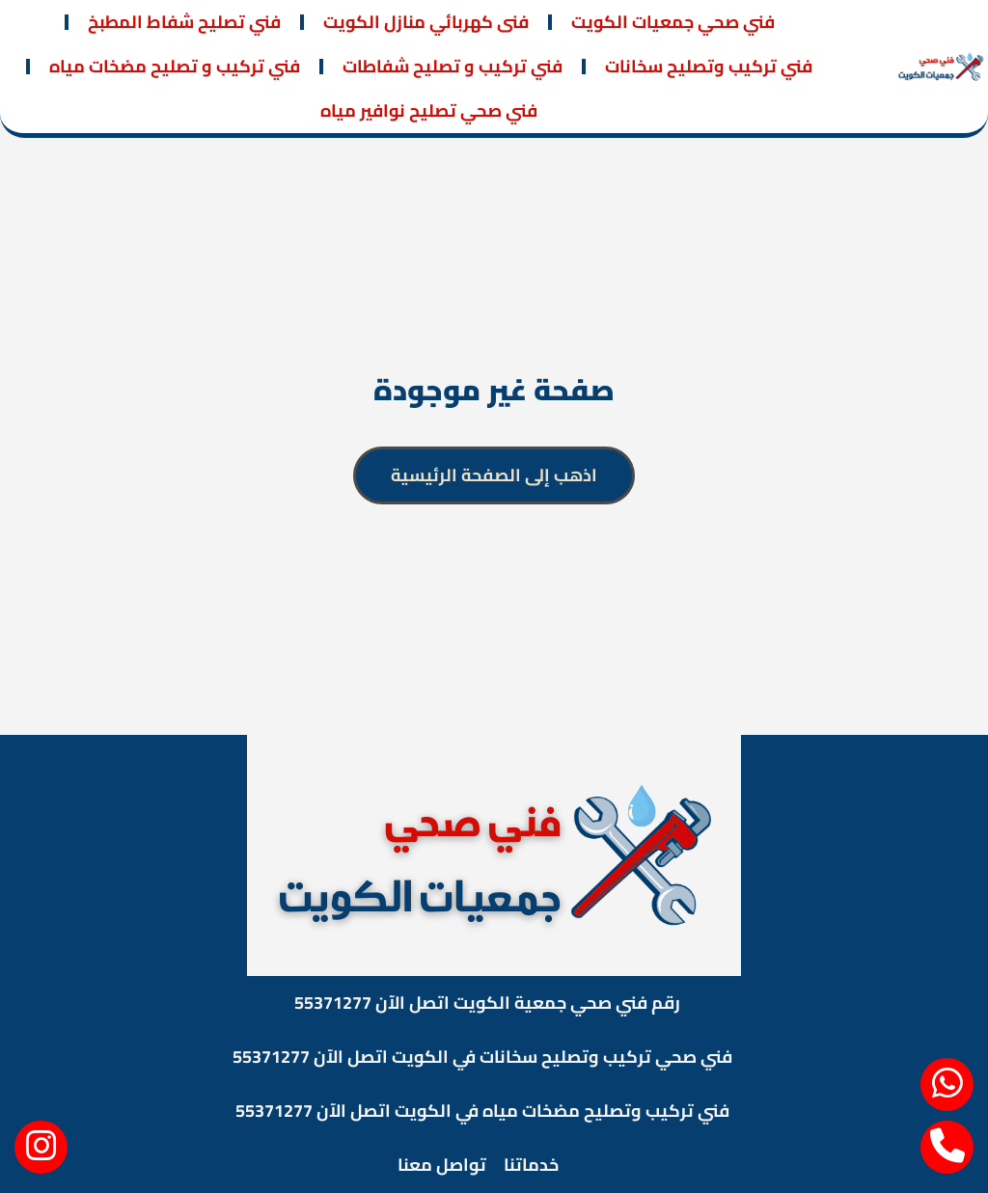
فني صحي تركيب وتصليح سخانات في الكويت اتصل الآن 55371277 (482, 1056)
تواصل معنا (442, 1164)
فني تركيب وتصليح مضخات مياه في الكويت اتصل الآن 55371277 (482, 1110)
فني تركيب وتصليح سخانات (708, 66)
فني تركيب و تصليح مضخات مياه (174, 66)
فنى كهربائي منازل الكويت (426, 22)
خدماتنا (531, 1164)
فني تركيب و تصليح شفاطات (453, 66)
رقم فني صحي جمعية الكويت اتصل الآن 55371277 (487, 1002)
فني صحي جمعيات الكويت (673, 22)
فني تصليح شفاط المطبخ (184, 22)
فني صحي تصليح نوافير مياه (428, 110)
